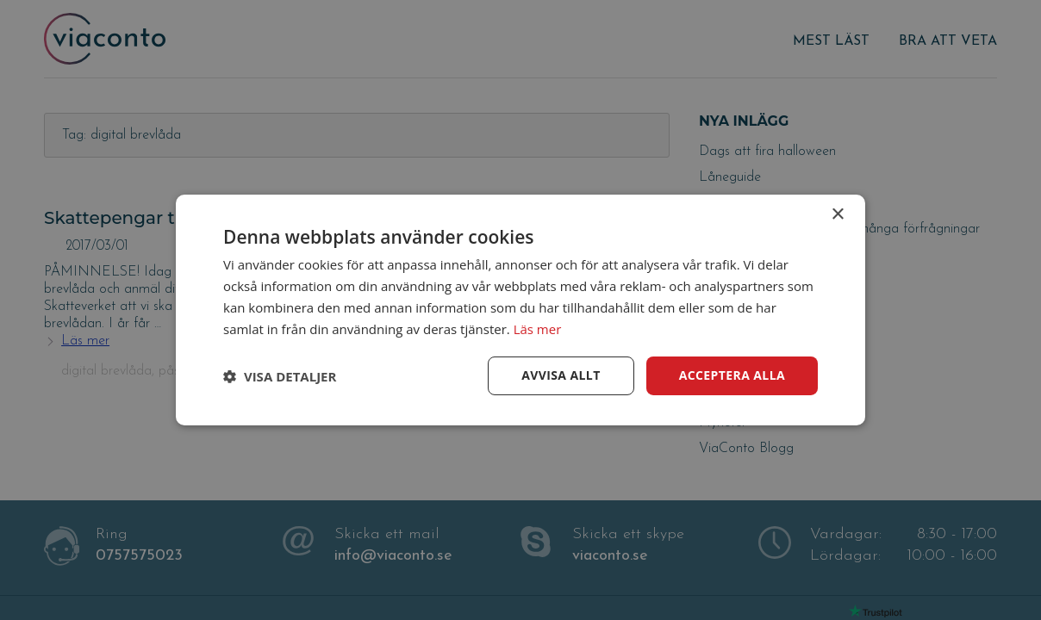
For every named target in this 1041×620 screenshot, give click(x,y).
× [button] (837, 214)
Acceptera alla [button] (732, 375)
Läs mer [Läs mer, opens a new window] (538, 329)
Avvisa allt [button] (560, 375)
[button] (279, 376)
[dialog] (520, 310)
